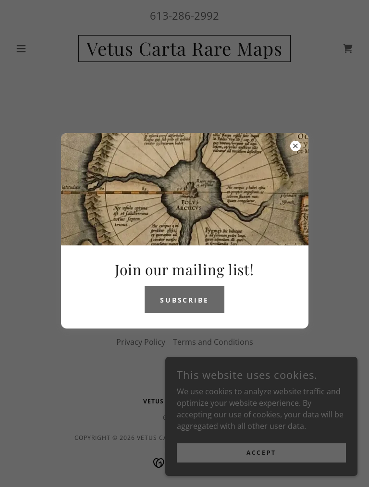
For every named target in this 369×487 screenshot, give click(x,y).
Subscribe (184, 299)
